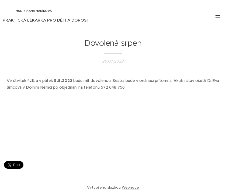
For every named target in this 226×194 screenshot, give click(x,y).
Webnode (130, 187)
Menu (217, 15)
